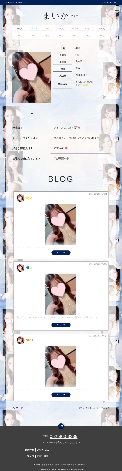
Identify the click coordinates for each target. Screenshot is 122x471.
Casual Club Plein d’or (16, 2)
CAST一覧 (17, 408)
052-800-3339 (107, 2)
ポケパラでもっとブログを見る (94, 408)
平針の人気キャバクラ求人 (74, 464)
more (61, 252)
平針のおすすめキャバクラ (47, 464)
